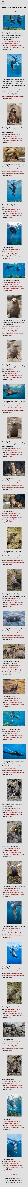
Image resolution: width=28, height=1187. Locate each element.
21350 (10, 335)
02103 (10, 564)
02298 (10, 412)
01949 (10, 489)
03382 (10, 816)
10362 (10, 1129)
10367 (10, 1170)
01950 (10, 522)
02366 (10, 774)
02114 (10, 98)
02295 (10, 639)
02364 (10, 739)
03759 (10, 937)
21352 (10, 456)
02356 (10, 707)
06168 (10, 977)
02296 (10, 674)
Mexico (22, 47)
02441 (10, 142)
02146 (10, 606)
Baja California (14, 47)
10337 (10, 1050)
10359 (10, 217)
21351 (10, 379)
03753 (10, 856)
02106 (10, 291)
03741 (10, 258)
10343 (10, 1089)
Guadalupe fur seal (14, 41)
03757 (10, 897)
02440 (10, 175)
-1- (12, 11)
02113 (10, 49)
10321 (10, 1017)
